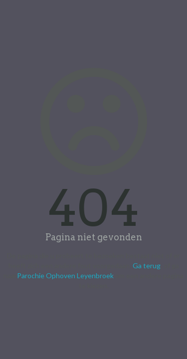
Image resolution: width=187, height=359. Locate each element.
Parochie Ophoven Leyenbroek (65, 275)
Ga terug (147, 265)
